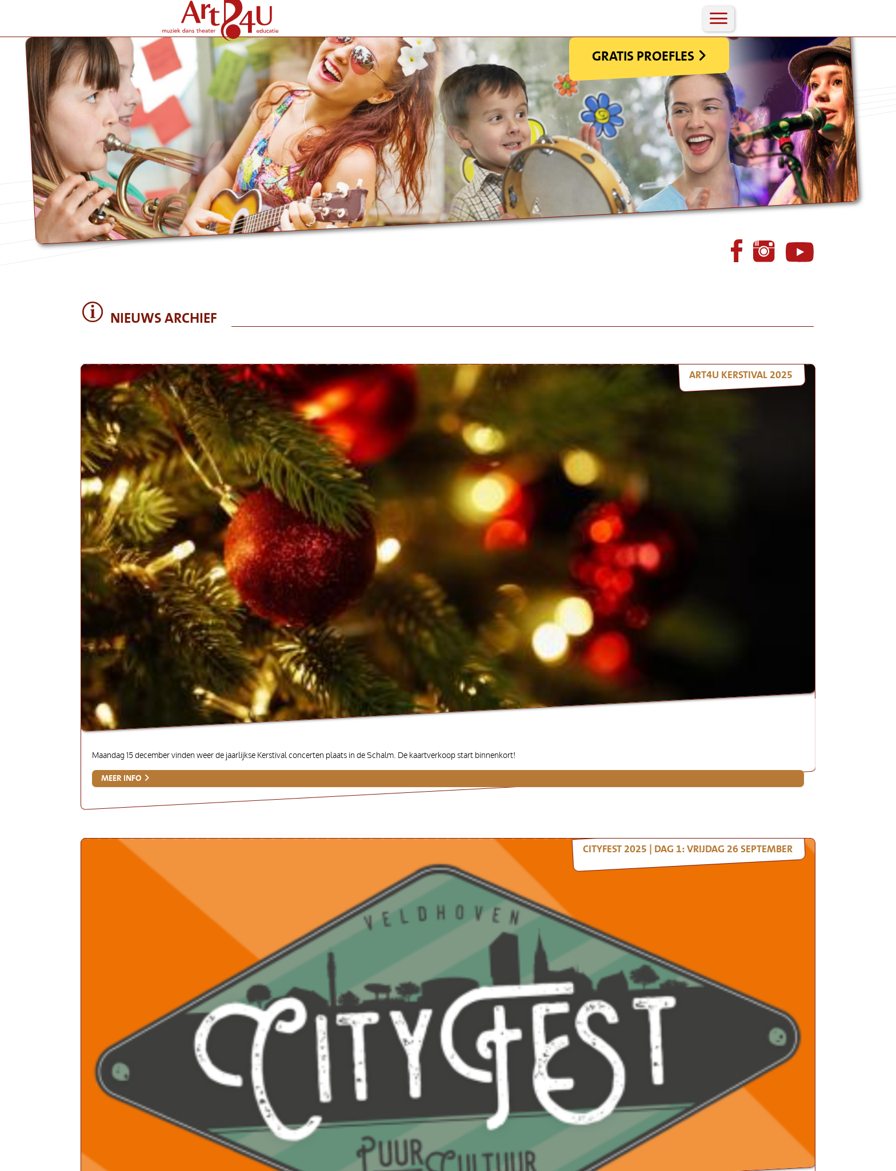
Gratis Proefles (728, 86)
